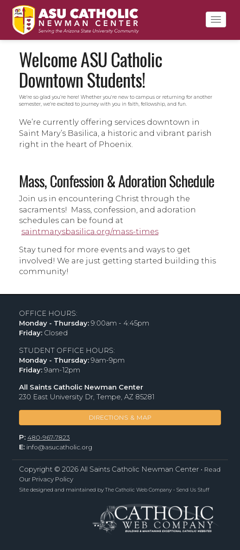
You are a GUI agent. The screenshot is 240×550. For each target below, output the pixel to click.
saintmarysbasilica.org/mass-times (89, 231)
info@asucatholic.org (59, 447)
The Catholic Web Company (138, 490)
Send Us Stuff (192, 490)
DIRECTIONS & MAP (120, 417)
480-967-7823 (48, 437)
